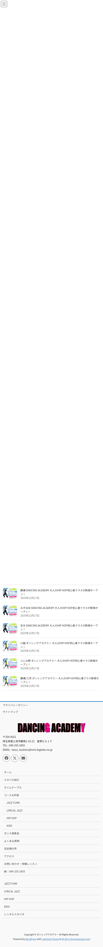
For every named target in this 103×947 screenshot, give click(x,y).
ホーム (8, 772)
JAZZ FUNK (13, 802)
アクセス (9, 856)
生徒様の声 (10, 848)
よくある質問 (11, 841)
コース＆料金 (11, 795)
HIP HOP (12, 818)
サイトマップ (10, 712)
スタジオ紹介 (11, 780)
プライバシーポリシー (15, 705)
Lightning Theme (50, 938)
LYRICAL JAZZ (14, 810)
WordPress (30, 938)
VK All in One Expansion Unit (76, 938)
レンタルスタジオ (14, 914)
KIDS (9, 825)
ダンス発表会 (11, 833)
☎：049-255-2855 (14, 871)
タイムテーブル (13, 787)
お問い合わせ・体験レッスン (20, 864)
